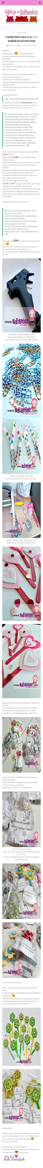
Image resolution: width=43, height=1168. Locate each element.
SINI (16, 240)
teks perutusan (26, 103)
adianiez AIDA (13, 45)
